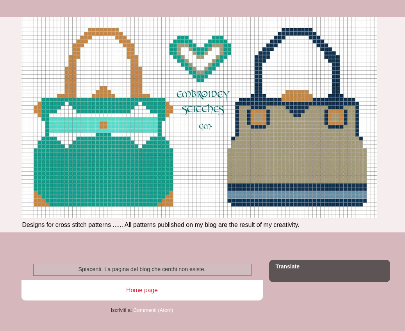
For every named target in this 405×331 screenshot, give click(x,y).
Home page (142, 290)
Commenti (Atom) (153, 310)
